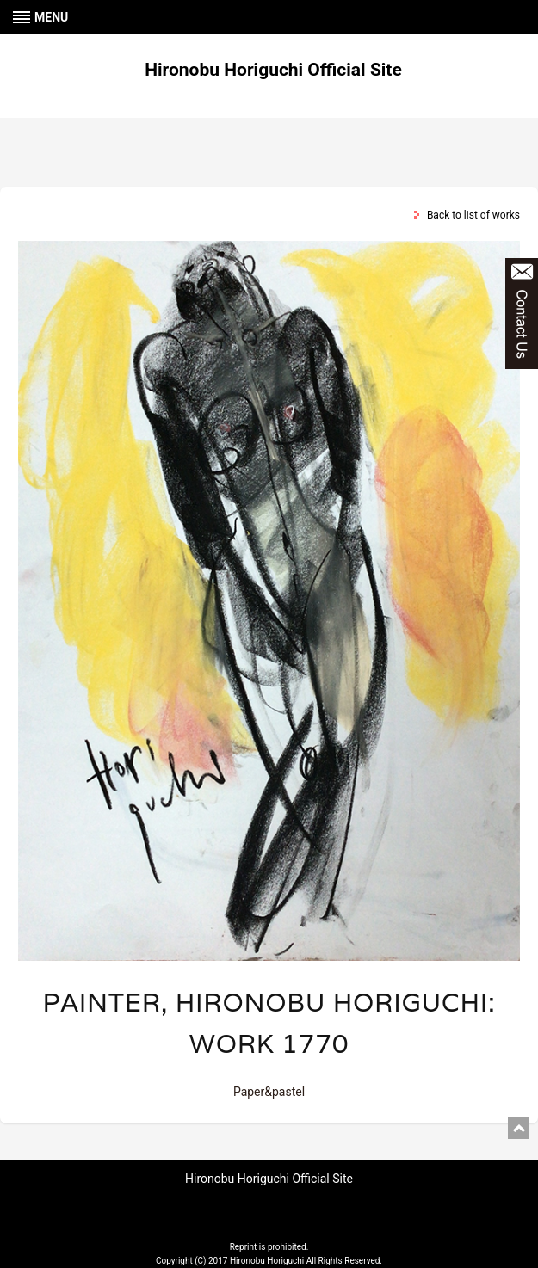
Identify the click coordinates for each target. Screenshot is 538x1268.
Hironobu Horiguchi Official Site (273, 69)
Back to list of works (473, 215)
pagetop (518, 1128)
